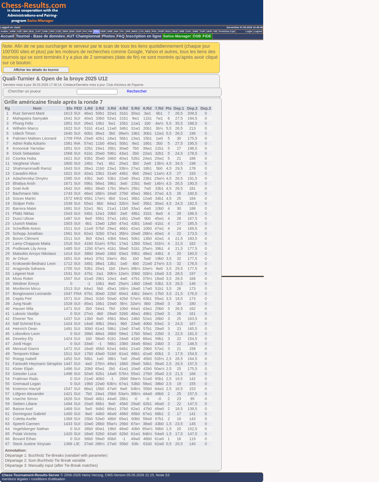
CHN (45, 31)
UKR (209, 31)
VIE (215, 31)
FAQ (120, 36)
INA (116, 31)
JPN (128, 31)
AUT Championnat (83, 36)
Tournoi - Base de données (40, 36)
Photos (108, 36)
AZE (19, 31)
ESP (78, 31)
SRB (181, 31)
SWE (195, 31)
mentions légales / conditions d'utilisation (33, 479)
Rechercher (137, 91)
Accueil (7, 36)
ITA (122, 31)
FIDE (207, 36)
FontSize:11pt (227, 31)
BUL (31, 31)
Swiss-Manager (177, 36)
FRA (96, 31)
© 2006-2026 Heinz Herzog (81, 475)
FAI (85, 31)
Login (249, 31)
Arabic (4, 31)
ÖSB (197, 36)
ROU (168, 31)
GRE (110, 31)
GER (103, 31)
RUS (175, 31)
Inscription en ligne (143, 36)
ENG (72, 31)
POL (154, 31)
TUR (202, 31)
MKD (134, 31)
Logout (258, 31)
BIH (25, 31)
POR (161, 31)
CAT (38, 31)
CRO (52, 31)
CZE (58, 31)
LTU (141, 31)
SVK (188, 31)
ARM (12, 31)
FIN (90, 31)
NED (147, 31)
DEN (65, 31)
